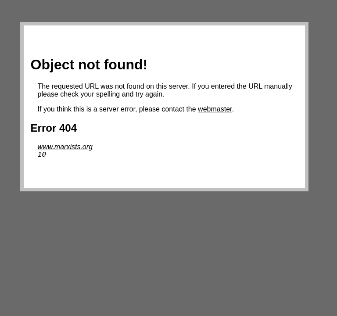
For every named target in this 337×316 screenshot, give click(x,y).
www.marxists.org (65, 147)
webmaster (215, 109)
